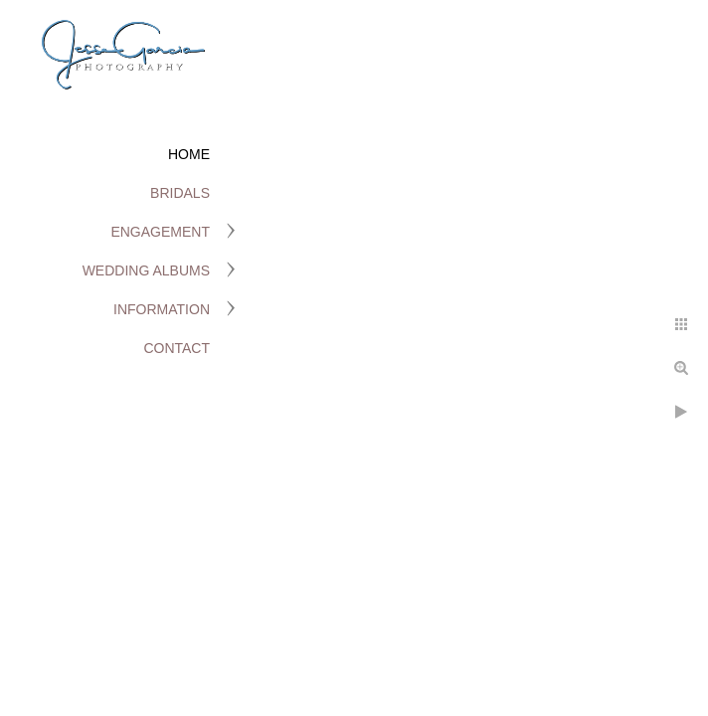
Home (189, 154)
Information (161, 309)
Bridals (180, 193)
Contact (176, 348)
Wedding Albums (146, 270)
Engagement (160, 232)
